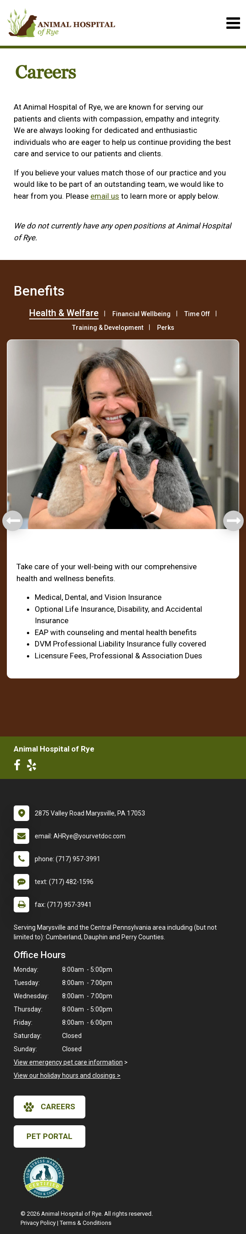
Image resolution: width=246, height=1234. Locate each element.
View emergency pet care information (68, 1062)
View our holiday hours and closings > (67, 1075)
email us (104, 196)
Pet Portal (49, 1136)
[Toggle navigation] (233, 23)
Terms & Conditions (85, 1222)
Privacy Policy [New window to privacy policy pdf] (38, 1222)
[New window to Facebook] (19, 767)
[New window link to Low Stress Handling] (46, 1177)
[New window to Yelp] (33, 767)
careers (49, 1107)
